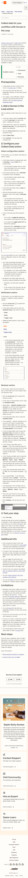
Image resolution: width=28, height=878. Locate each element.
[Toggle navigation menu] (2, 2)
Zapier (3, 11)
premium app (12, 88)
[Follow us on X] (17, 864)
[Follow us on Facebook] (11, 864)
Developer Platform (14, 844)
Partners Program (14, 860)
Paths (11, 580)
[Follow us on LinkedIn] (14, 864)
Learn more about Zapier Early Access (14, 747)
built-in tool (18, 43)
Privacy (21, 875)
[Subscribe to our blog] (23, 864)
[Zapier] (14, 869)
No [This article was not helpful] (19, 679)
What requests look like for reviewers (13, 654)
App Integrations (14, 857)
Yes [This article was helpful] (11, 679)
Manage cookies (9, 875)
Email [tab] (5, 326)
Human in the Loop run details (11, 657)
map (12, 162)
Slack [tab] (5, 329)
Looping (18, 630)
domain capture (14, 596)
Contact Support (8, 767)
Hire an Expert (7, 807)
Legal (16, 875)
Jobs (14, 849)
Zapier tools (9, 11)
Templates (14, 855)
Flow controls (18, 11)
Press (14, 847)
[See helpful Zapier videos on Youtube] (20, 864)
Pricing (14, 839)
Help (14, 842)
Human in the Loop (8, 13)
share (10, 608)
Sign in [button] (25, 2)
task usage (23, 545)
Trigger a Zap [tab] (8, 332)
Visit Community (8, 786)
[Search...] (14, 17)
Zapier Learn (7, 828)
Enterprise (14, 852)
